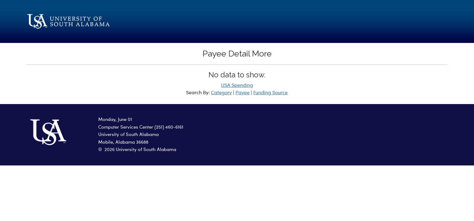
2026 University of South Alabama (140, 150)
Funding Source (270, 93)
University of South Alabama (128, 135)
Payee (242, 93)
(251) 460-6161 (168, 127)
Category (221, 93)
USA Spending (237, 85)
